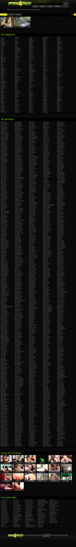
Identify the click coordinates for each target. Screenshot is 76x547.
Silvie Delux (60, 239)
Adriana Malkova (5, 134)
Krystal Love (32, 373)
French (30, 42)
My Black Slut (29, 509)
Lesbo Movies (41, 521)
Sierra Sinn (59, 236)
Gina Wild (17, 399)
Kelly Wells (31, 322)
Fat (15, 98)
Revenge (45, 99)
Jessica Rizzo (32, 212)
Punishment (46, 92)
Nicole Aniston (46, 350)
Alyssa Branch (4, 216)
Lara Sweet (31, 407)
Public (44, 91)
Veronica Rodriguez (61, 404)
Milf (44, 42)
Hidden (30, 68)
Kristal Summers (33, 364)
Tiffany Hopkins (60, 348)
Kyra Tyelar (31, 386)
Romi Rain (59, 149)
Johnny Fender (32, 231)
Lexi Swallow (32, 439)
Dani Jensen (18, 280)
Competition (17, 48)
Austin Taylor (4, 346)
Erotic (16, 86)
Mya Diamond (46, 314)
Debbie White (18, 297)
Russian (45, 103)
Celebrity (3, 108)
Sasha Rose (60, 200)
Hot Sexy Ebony (29, 505)
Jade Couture (32, 142)
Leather (30, 100)
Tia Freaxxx (60, 344)
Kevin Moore (32, 333)
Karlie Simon (32, 274)
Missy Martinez (46, 293)
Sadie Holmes (60, 167)
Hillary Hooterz (18, 433)
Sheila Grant (60, 230)
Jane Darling (32, 153)
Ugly (58, 85)
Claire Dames (18, 242)
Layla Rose (31, 417)
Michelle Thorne (46, 275)
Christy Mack (18, 231)
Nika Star (45, 360)
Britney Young (4, 439)
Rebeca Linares (60, 123)
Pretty (44, 86)
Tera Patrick (60, 336)
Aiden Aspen (4, 143)
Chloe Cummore (18, 213)
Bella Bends (3, 372)
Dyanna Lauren (18, 333)
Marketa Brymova (47, 222)
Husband (31, 76)
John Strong (32, 229)
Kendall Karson (32, 324)
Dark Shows (16, 521)
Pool (44, 81)
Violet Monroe (60, 422)
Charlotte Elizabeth (19, 200)
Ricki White (59, 134)
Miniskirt (45, 43)
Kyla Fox (31, 377)
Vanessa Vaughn (61, 390)
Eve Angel (17, 367)
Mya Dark (45, 313)
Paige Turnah (46, 397)
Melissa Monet (46, 247)
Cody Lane (17, 256)
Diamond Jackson (19, 317)
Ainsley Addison (4, 149)
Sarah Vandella (60, 196)
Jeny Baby (31, 194)
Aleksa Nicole (4, 155)
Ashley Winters (4, 326)
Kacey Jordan (32, 252)
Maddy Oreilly (46, 194)
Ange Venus (3, 249)
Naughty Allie (46, 336)
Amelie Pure (3, 230)
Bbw (2, 63)
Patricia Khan (46, 402)
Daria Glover (18, 291)
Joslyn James (32, 239)
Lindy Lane (45, 138)
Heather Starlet (18, 425)
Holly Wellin (17, 440)
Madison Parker (46, 199)
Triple (58, 82)
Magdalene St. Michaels (48, 204)
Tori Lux (59, 363)
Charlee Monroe (18, 195)
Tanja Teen (59, 309)
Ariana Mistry (4, 301)
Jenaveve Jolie (32, 178)
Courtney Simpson (19, 261)
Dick (16, 72)
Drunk (16, 82)
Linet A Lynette (46, 140)
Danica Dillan (18, 282)
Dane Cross (17, 278)
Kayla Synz (31, 305)
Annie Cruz (3, 296)
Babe (2, 56)
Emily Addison (18, 344)
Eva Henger (17, 364)
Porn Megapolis (53, 507)
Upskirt (58, 91)
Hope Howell (32, 122)
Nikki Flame (45, 372)
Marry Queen (46, 227)
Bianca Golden (4, 385)
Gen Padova (18, 386)
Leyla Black (45, 123)
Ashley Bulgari (4, 317)
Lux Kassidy (46, 186)
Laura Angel (32, 409)
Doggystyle (17, 77)
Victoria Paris (60, 413)
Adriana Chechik (4, 133)
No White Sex (29, 511)
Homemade (31, 69)
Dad (16, 65)
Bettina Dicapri (4, 380)
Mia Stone (45, 266)
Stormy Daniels (60, 288)
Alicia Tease (3, 195)
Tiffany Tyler (60, 354)
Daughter (17, 68)
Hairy (30, 63)
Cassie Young (18, 184)
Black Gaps (16, 518)
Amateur (3, 42)
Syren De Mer (60, 304)
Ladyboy (31, 96)
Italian (30, 82)
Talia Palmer (60, 307)
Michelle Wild (46, 276)
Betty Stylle (3, 381)
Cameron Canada (19, 137)
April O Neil (3, 298)
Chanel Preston (18, 191)
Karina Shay (32, 270)
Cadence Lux (18, 134)
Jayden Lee (31, 169)
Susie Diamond (60, 301)
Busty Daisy (17, 133)
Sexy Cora (59, 217)
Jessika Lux (31, 218)
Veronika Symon (61, 406)
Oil (43, 59)
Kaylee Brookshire (33, 307)
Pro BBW (52, 508)
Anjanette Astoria (5, 287)
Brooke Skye (18, 127)
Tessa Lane (59, 341)
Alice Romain (4, 191)
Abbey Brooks (4, 124)
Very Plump (52, 511)
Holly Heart (17, 438)
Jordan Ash (31, 236)
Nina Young (45, 382)
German (31, 50)
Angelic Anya (4, 262)
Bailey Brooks (4, 360)
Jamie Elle (31, 147)
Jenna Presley (32, 184)
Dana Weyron (18, 276)
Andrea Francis (4, 246)
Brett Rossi (3, 417)
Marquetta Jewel (47, 225)
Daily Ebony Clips (17, 519)
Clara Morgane (18, 246)
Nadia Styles (46, 319)
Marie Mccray (46, 220)
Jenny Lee (31, 193)
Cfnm (2, 109)
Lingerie (31, 105)
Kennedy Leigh (32, 329)
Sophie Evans (60, 265)
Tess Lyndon (60, 340)
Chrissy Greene (18, 222)
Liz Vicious (45, 149)
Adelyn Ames (4, 132)
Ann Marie (3, 288)
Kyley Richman (32, 381)
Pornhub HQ (4, 509)
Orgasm (45, 63)
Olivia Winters (46, 394)
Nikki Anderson (46, 366)
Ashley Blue (3, 314)
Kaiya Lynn (31, 258)
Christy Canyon (18, 230)
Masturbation (46, 37)
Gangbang (31, 47)
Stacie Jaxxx (60, 278)
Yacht (58, 108)
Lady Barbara (32, 393)
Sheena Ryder (60, 227)
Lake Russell (32, 397)
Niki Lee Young (46, 362)
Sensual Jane (60, 213)
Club (16, 43)
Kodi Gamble (32, 360)
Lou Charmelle (46, 172)
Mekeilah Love (46, 240)
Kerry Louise (32, 331)
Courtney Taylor (18, 262)
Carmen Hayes (18, 163)
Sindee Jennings (61, 247)
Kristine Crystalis (33, 367)
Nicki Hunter (46, 344)
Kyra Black (31, 385)
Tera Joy (59, 335)
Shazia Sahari (60, 226)
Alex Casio (3, 163)
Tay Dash (59, 322)
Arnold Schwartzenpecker (7, 306)
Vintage (59, 94)
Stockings (59, 55)
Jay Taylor (31, 165)
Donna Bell (17, 327)
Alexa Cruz (3, 165)
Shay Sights (60, 225)
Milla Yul (45, 284)
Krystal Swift (32, 376)
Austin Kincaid (4, 344)
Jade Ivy (31, 143)
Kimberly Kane (32, 351)
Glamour (31, 54)
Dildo (16, 73)
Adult (2, 525)
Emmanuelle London (19, 351)
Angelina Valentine (5, 271)
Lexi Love (31, 438)
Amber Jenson (4, 225)
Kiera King (31, 341)
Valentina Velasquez (61, 376)
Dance (16, 67)
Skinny (58, 39)
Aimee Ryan (3, 147)
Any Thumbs (4, 526)
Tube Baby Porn (17, 514)
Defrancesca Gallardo (20, 300)
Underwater (60, 87)
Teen (58, 72)
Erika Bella (17, 359)
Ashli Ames (3, 327)
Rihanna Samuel (61, 136)
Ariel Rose (3, 304)
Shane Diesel (60, 221)
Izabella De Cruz (33, 136)
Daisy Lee (17, 269)
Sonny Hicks (60, 256)
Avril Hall (3, 357)
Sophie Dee (60, 264)
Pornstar (45, 82)
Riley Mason (60, 138)
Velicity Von (59, 398)
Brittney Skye (18, 122)
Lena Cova (31, 429)
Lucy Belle (45, 174)
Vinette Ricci (60, 421)
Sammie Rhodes (61, 178)
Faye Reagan (18, 373)
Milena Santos (46, 282)
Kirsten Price (32, 353)
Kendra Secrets (32, 327)
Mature (44, 38)
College (16, 47)
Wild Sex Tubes (5, 521)
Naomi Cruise (46, 320)
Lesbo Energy (41, 519)
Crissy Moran (18, 264)
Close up (17, 41)
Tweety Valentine (61, 371)
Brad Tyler (3, 403)
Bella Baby (3, 371)
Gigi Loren (17, 395)
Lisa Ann (45, 141)
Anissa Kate (3, 276)
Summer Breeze (61, 291)
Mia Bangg (45, 257)
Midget (44, 41)
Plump (44, 79)
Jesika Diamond (32, 196)
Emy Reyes (17, 353)
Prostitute (45, 90)
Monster (45, 47)
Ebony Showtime (29, 502)
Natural (44, 51)
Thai (58, 73)
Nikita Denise (46, 363)
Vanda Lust (59, 382)
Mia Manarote (46, 264)
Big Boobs (3, 69)
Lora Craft (45, 167)
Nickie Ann (45, 345)
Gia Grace (17, 389)
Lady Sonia (31, 394)
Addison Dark (4, 128)
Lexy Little (31, 446)
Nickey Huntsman (47, 342)
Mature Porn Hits (54, 501)
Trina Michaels (60, 366)
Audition (2, 54)
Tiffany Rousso (60, 351)
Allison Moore (4, 205)
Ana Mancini (3, 239)
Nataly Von (45, 335)
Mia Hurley (45, 258)
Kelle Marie (31, 313)
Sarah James (60, 190)
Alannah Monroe (4, 154)
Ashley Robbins (4, 323)
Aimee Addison (4, 146)
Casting (2, 105)
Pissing (44, 78)
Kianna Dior (31, 336)
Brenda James (4, 416)
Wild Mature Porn (54, 514)
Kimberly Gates (32, 350)
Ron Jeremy (60, 150)
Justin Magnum (32, 249)
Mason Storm (46, 231)
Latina (30, 99)
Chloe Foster (18, 216)
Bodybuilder (3, 86)
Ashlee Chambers (5, 313)
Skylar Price (60, 251)
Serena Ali (59, 215)
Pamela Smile (46, 399)
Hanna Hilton (18, 416)
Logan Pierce (46, 155)
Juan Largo (31, 240)
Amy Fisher (3, 236)
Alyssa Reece (4, 217)
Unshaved (59, 90)
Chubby (16, 37)
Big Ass (2, 68)
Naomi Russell (46, 322)
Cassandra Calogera (19, 177)
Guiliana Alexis (18, 408)
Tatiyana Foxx (60, 320)
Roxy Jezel (59, 156)
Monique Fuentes (47, 310)
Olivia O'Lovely (46, 393)
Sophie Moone (60, 267)
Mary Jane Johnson (47, 229)
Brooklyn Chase (18, 128)
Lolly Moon (45, 162)
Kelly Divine (31, 314)
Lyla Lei (45, 189)
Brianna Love (4, 425)
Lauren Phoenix (32, 413)
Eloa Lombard (18, 342)
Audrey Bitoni (4, 336)
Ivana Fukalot (32, 133)
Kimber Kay (31, 349)
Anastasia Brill (4, 240)
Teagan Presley (60, 327)
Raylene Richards (47, 446)
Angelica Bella (4, 265)
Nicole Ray (45, 355)
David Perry (17, 295)
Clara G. (17, 244)
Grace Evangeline (19, 404)
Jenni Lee (31, 185)
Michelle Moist (46, 273)
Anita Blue (3, 280)
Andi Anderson (4, 244)
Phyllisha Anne (46, 419)
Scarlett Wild (60, 208)
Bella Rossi (3, 376)
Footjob (30, 38)
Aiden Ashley (4, 142)
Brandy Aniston (4, 408)
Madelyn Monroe (47, 196)
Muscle (44, 50)
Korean (30, 94)
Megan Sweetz (46, 239)
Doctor (16, 76)
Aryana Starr (4, 307)
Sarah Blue (59, 189)
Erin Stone (17, 360)
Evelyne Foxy (18, 369)
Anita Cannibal (4, 282)
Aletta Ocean (4, 162)
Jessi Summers (32, 202)
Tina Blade (59, 358)
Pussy (44, 94)
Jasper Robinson (33, 164)
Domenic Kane (18, 324)
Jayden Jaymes (32, 168)
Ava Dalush (3, 351)
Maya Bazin (45, 233)
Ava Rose (3, 355)
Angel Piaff (3, 256)
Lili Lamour (45, 129)
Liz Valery (45, 147)
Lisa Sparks (45, 145)
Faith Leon (17, 372)
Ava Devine (3, 353)
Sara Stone (59, 187)
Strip (58, 59)
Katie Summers (32, 292)
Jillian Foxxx (32, 224)
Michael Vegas (46, 269)
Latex (30, 98)
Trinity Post (59, 368)
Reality (44, 95)
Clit (15, 39)
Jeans (30, 86)
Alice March (3, 190)
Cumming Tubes (29, 518)
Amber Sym (3, 229)
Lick (30, 104)
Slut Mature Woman (54, 509)
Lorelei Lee (45, 169)
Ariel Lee (3, 302)
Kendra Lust (32, 326)
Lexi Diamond (32, 437)
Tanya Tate (59, 314)
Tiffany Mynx (60, 349)
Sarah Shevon (60, 194)
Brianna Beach (4, 421)
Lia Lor (44, 125)
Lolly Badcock (46, 160)
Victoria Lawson (60, 412)
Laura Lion (31, 411)
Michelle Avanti (46, 270)
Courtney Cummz (19, 260)
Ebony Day (16, 524)
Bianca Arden (4, 384)
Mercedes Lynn (46, 255)
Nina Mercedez (46, 381)
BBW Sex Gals (29, 514)
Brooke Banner (18, 124)
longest (50, 6)
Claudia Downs (18, 249)
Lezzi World (52, 500)
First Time (17, 105)
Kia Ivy (30, 335)
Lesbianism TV (41, 515)
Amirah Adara (4, 234)
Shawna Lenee (60, 224)
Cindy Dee (17, 235)
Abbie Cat (3, 125)
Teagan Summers (61, 328)
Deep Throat (18, 69)
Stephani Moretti (61, 283)
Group (30, 60)
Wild (58, 105)
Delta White (17, 302)
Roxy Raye (59, 159)
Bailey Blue (3, 359)
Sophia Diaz (60, 258)
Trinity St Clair (60, 369)
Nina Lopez (45, 380)
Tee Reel (59, 332)
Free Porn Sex (53, 519)
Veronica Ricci (60, 403)
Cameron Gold (18, 140)
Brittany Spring (4, 444)
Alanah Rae (3, 153)
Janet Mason (32, 155)
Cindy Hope (17, 238)
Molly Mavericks (46, 301)
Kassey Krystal (32, 279)
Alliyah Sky (3, 208)
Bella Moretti (3, 375)
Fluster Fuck (4, 507)
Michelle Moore (46, 274)
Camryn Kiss (18, 142)
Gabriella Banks (18, 381)
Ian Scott (31, 123)
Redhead (45, 96)
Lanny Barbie (32, 403)
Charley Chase (18, 198)
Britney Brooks (4, 435)
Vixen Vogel (60, 426)
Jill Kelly (31, 222)
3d (1, 37)
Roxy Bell (59, 155)
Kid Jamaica (32, 340)
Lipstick (30, 107)
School (44, 104)
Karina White (32, 271)
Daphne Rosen (18, 288)
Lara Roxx (31, 404)
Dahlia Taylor (18, 267)
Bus (2, 99)
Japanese (31, 85)
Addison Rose (4, 129)
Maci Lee (45, 191)
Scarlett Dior (60, 207)
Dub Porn (3, 505)
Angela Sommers (5, 261)
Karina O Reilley (32, 269)
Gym (30, 61)
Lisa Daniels (46, 142)
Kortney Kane (32, 362)
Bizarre (2, 78)
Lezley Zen (45, 124)
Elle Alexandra (18, 341)
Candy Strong (18, 149)
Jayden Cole (32, 167)
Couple (16, 54)
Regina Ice (59, 128)
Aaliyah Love (4, 122)
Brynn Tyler (17, 132)
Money (44, 46)
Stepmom (59, 54)
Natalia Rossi (46, 324)
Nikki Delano (46, 371)
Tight (58, 76)
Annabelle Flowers (5, 292)
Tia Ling (59, 345)
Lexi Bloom (31, 434)
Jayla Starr (31, 171)
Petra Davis (45, 416)
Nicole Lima (45, 353)
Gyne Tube (16, 502)
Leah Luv (31, 424)
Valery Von (59, 380)
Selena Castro (60, 212)
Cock (16, 45)
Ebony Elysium (16, 525)
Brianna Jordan (4, 424)
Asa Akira (3, 309)
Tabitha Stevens (61, 306)
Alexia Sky (3, 173)
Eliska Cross (18, 337)
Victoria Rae (60, 416)
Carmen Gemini (18, 162)
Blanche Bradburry (5, 394)
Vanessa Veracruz (61, 391)
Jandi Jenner (32, 151)
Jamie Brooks (32, 146)
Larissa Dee (32, 408)
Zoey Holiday (60, 442)
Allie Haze (3, 200)
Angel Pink (3, 257)
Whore (58, 103)
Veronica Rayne (60, 402)
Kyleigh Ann (31, 380)
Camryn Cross (18, 141)
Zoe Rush (59, 439)
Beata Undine (4, 369)
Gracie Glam (18, 406)
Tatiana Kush (60, 319)
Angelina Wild (4, 273)
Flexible (16, 112)
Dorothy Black (18, 332)
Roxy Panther (60, 158)
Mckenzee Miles (47, 238)
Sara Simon (60, 186)
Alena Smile (3, 159)
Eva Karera (17, 366)
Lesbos (39, 524)
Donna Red (17, 329)
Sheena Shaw (60, 229)
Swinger (59, 65)
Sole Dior (59, 253)
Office (44, 58)
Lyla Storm (45, 190)
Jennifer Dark (32, 187)
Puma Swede (46, 426)
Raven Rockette (46, 444)
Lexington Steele (33, 442)
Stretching (59, 58)
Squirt (58, 52)
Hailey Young (18, 411)
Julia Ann (31, 243)
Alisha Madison (4, 196)
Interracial (31, 81)
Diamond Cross (18, 314)
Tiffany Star (59, 353)
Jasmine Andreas (33, 158)
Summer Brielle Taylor (62, 292)
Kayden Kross (32, 301)
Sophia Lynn (60, 262)
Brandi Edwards (4, 406)
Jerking (30, 87)
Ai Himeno (3, 141)
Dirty (16, 74)
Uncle (58, 86)
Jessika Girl (31, 217)
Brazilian (3, 91)
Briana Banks (4, 419)
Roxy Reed (59, 160)
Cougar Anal (14, 9)
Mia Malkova (46, 262)
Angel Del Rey (4, 252)
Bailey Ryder (4, 364)
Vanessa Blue (60, 384)
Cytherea (17, 266)
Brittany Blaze (4, 442)
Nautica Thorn (46, 337)
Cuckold (17, 58)
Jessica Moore (32, 211)
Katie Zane (31, 293)
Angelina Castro (4, 269)
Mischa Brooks (46, 289)
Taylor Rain (59, 323)
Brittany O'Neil (4, 443)
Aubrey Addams (4, 333)
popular (35, 6)
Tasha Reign (60, 318)
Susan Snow (60, 300)
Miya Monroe (46, 298)
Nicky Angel (45, 346)
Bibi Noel (3, 390)
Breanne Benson (5, 412)
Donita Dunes (18, 326)
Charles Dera (18, 196)
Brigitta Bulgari (4, 429)
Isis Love (31, 129)
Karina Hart (31, 267)
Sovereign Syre (60, 271)
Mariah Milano (46, 217)
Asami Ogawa (4, 310)
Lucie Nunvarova (47, 173)
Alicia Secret (3, 194)
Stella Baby (59, 282)
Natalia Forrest (46, 323)
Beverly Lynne (4, 382)
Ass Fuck (20, 9)
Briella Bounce (4, 428)
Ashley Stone (4, 324)
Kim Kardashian (32, 348)
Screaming (45, 105)
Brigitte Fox (3, 430)
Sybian (58, 67)
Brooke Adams (18, 123)
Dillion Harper (18, 322)
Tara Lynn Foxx (60, 315)
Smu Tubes (16, 512)
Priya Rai (45, 424)
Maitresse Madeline (47, 205)
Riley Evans (60, 137)
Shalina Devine (60, 220)
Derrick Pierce (18, 306)
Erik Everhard (18, 358)
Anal (2, 46)
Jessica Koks (32, 208)
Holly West (17, 442)
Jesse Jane (31, 199)
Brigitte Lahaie (4, 433)
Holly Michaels (18, 439)
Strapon (59, 56)
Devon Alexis (18, 310)
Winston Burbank (61, 431)
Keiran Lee (31, 310)
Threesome (59, 74)
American (3, 45)
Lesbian (31, 103)
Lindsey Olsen (46, 137)
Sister (58, 38)
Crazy (16, 55)
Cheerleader (3, 112)
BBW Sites (28, 516)
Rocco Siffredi (60, 146)
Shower (59, 37)
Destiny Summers (19, 309)
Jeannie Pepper (32, 176)
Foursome (31, 41)
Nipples (45, 52)
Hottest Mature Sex (42, 514)
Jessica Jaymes (32, 207)
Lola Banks (45, 156)
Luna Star (45, 182)
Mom (44, 45)
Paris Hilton (45, 400)
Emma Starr (17, 350)
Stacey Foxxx (60, 273)
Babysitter (3, 58)
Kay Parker (31, 298)
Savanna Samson (61, 203)
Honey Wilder (18, 444)
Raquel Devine (46, 440)
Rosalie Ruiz (60, 151)
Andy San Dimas (5, 247)
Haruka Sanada (18, 420)
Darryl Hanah (18, 293)
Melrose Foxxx (46, 251)
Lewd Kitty (40, 525)
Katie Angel (31, 284)
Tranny (58, 81)
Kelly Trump (31, 320)
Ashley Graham (4, 320)
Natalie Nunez (46, 329)
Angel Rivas (3, 258)
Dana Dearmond (18, 274)
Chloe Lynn (17, 218)
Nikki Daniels (46, 369)
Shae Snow (59, 218)
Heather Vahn (18, 428)
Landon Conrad (32, 402)
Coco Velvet (17, 255)
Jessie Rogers (32, 215)
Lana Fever (31, 399)
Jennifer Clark (32, 186)
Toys (58, 79)
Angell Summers (4, 274)
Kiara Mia (31, 338)
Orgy (44, 64)
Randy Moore (46, 439)
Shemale (45, 112)
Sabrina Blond (60, 164)
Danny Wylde (18, 287)
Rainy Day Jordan (47, 437)
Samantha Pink (60, 173)
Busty (2, 100)
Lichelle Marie (46, 127)
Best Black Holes (17, 516)
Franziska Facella (19, 380)
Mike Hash (45, 279)
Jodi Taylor (31, 225)
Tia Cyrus (59, 342)
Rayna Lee (59, 122)
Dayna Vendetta (18, 296)
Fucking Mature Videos (43, 502)
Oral (44, 61)
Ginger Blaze (18, 400)
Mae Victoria (46, 203)
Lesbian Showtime (42, 516)
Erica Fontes (18, 355)
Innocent (31, 78)
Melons (44, 39)
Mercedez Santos (47, 256)
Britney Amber (4, 434)
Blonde (2, 83)
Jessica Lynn (32, 209)
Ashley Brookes (4, 315)
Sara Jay (59, 184)
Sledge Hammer (61, 252)
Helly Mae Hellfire (19, 431)
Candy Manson (18, 146)
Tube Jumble (4, 515)
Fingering (17, 104)
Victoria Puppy (60, 415)
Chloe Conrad (18, 212)
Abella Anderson (4, 127)
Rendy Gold (60, 133)
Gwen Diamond (18, 409)
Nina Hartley (46, 377)
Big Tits (2, 74)
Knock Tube (16, 504)
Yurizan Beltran (60, 437)
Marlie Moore (46, 224)
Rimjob (44, 101)
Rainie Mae (45, 435)
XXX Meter (52, 515)
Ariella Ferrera (4, 305)
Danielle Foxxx (18, 283)
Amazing (3, 43)
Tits (58, 78)
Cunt (16, 61)
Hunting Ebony (29, 508)
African (2, 41)
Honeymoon (32, 70)
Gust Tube (15, 501)
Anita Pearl (3, 286)
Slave (58, 41)
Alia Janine (3, 186)
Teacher (59, 69)
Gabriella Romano (19, 384)
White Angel (60, 429)
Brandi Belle (3, 404)
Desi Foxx (17, 307)
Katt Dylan (31, 296)
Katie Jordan (32, 287)
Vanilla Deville (60, 395)
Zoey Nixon (59, 443)
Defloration (17, 70)
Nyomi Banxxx (46, 389)
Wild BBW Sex (53, 512)
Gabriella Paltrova (19, 382)
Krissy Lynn (31, 363)
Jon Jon (31, 234)
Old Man (45, 60)
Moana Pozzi (46, 300)
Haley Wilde (17, 413)
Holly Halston (18, 437)
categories (57, 6)
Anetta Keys (3, 248)
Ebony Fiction (16, 526)
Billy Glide (3, 391)
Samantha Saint (61, 176)
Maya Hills (45, 235)
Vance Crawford (61, 381)
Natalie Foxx (46, 327)
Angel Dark (3, 251)
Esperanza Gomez (19, 362)
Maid (30, 109)
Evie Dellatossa (18, 371)
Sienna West (60, 235)
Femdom (17, 100)
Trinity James (60, 367)
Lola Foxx (45, 158)
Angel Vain (3, 260)
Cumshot (17, 60)
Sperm (58, 50)
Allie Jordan (3, 203)
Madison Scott (46, 200)
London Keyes (46, 163)
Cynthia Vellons (18, 265)
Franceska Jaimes (19, 379)
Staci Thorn (59, 276)
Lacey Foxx (31, 389)
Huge (30, 73)
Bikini (2, 76)
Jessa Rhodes (32, 198)
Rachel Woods (46, 433)
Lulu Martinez (46, 181)
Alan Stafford (4, 150)
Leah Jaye (31, 422)
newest (11, 14)
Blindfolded (3, 82)
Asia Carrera (4, 332)
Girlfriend (31, 52)
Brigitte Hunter (4, 431)
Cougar (16, 52)
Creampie (17, 56)
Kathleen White (32, 283)
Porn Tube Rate (17, 505)
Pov (44, 83)
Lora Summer (46, 168)
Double (16, 81)
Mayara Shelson (47, 236)
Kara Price (31, 262)
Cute (16, 63)
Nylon (44, 56)
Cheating (3, 110)
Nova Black (45, 388)
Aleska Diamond (4, 160)
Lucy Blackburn (46, 176)
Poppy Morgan (46, 421)
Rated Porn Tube (17, 508)
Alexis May (3, 182)
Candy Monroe (18, 147)
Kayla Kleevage (32, 304)
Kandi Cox (31, 260)
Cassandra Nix (18, 180)
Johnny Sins (32, 233)
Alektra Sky (3, 158)
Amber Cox (3, 222)
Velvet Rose (60, 399)
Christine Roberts (19, 229)
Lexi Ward (31, 440)
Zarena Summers (61, 438)
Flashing (17, 110)
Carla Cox (17, 154)
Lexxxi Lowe (32, 444)
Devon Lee (17, 311)
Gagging (31, 46)
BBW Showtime (29, 515)
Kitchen (30, 92)
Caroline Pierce (18, 169)
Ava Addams (4, 348)
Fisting (16, 108)
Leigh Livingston (32, 426)
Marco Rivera (46, 213)
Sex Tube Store (17, 511)
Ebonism (15, 522)
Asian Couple (25, 9)
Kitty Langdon (32, 357)
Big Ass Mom (32, 9)
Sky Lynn (59, 249)
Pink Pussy (45, 420)
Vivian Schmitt (60, 425)
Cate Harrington (18, 185)
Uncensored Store (5, 516)
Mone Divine (46, 304)
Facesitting (17, 92)
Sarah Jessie (60, 191)
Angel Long (3, 255)
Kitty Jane (31, 355)
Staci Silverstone (61, 275)
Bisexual (3, 77)
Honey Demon (18, 443)
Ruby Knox (59, 162)
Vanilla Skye (60, 397)
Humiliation (31, 74)
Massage (31, 112)
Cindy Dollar (18, 236)
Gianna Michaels (19, 394)
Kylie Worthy (32, 384)
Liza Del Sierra (46, 150)
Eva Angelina (18, 363)
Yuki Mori (59, 435)
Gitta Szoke (17, 403)
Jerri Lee (31, 195)
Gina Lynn (17, 397)
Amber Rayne (4, 227)
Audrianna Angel (4, 338)
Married (30, 110)
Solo (58, 45)
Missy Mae (45, 292)
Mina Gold (45, 286)
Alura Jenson (4, 213)
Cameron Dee (18, 138)
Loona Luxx (45, 165)
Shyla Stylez (60, 234)
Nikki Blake (45, 368)
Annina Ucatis (4, 297)
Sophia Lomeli (60, 261)
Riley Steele (60, 141)
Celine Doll (17, 190)
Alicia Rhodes (4, 193)
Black (2, 79)
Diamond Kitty (18, 318)
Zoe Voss (59, 440)
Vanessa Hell (60, 386)
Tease (58, 70)
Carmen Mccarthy (19, 165)
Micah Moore (46, 267)
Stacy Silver (60, 279)
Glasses (31, 55)
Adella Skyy (3, 131)
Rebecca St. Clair (61, 125)
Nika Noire (45, 359)
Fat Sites (28, 524)
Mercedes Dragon (47, 253)
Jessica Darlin (32, 204)
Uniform (59, 89)
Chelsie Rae (18, 205)
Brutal (2, 96)
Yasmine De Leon (61, 433)
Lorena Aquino (46, 171)
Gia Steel (17, 391)
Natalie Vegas (46, 331)
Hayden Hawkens (19, 422)
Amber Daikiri (4, 224)
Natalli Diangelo (46, 332)
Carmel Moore (18, 159)
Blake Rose (3, 393)
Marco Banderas (47, 212)
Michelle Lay (46, 271)
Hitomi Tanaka (18, 435)
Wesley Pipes (60, 428)
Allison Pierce (4, 207)
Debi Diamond (18, 298)
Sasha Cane (60, 198)
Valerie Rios (60, 379)
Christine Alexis (18, 227)
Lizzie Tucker (46, 153)
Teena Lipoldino (60, 333)
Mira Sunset (46, 288)
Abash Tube (4, 524)
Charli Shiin (17, 199)
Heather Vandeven (19, 429)
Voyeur (58, 96)
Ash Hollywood (4, 311)
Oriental (45, 65)
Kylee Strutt (31, 379)
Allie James (3, 202)
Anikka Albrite (4, 275)
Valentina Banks (61, 373)
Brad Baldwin (4, 402)
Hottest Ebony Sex (30, 507)
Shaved (45, 109)
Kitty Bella (31, 354)
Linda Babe (45, 134)
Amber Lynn (3, 226)
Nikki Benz (45, 367)
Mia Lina (45, 261)
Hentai (30, 67)
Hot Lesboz (40, 512)
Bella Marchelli (4, 373)
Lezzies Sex (40, 526)
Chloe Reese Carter (19, 220)
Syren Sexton (60, 305)
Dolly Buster (17, 323)
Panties (45, 69)
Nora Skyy (45, 386)
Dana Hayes (18, 275)
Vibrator (59, 92)
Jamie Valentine (32, 149)
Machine (31, 108)
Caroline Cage (18, 167)
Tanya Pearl (60, 313)
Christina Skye (18, 226)
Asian (2, 51)
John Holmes (32, 226)
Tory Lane (59, 364)
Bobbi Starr (3, 400)
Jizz (30, 89)
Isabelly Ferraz (32, 128)
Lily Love (45, 133)
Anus (2, 48)
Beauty (2, 67)
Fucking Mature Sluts (42, 501)
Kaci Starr (31, 253)
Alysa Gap (3, 215)
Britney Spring (4, 438)
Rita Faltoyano (60, 142)
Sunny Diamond (61, 296)
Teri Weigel (59, 338)
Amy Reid (3, 238)
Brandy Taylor (4, 411)
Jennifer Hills (32, 189)
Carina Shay (18, 153)
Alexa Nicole (4, 169)
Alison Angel (3, 198)
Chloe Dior (17, 215)
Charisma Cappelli (19, 193)
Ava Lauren (3, 354)
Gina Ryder (17, 398)
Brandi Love (3, 407)
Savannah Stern (61, 205)
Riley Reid (59, 140)
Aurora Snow (4, 342)
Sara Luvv (59, 185)
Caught (2, 107)
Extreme (17, 91)
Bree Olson (3, 415)
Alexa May (3, 168)
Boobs (2, 89)
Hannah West (18, 419)
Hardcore (31, 65)
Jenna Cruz (31, 180)
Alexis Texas (3, 185)
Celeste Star (18, 189)
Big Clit (2, 70)
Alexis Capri (3, 177)
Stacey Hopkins (60, 274)
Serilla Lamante (60, 216)
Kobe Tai (31, 359)
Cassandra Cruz (18, 178)
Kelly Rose (31, 319)
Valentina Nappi (60, 375)
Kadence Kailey (32, 255)
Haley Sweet (18, 412)
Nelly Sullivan (46, 338)
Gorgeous (31, 58)
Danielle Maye (18, 284)
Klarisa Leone (32, 358)
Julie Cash (31, 248)
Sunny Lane (60, 297)
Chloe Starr (17, 221)
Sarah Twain (60, 195)
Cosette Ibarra (18, 258)
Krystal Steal (32, 375)
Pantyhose (45, 70)
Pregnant (45, 85)
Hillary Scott (17, 434)
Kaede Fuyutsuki (33, 256)
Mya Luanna (46, 315)
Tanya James (60, 311)
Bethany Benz (4, 379)
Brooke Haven (18, 125)
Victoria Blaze (60, 411)
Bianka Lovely (4, 388)
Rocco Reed (60, 145)
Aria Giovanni (4, 300)
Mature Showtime (54, 502)
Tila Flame (59, 357)
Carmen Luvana (18, 164)
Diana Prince (18, 320)
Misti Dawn (45, 297)
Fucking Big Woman (30, 525)
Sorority (59, 46)
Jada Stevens (32, 141)
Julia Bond (31, 244)
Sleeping (59, 42)
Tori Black (59, 362)
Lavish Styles (32, 415)
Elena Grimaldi (18, 336)
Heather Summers (19, 426)
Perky (44, 74)
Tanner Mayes (60, 310)
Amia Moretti (4, 233)
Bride (2, 92)
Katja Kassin (32, 295)
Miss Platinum (46, 291)
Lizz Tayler (45, 151)
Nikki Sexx (45, 375)
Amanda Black (4, 220)
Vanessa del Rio (61, 394)
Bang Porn (3, 504)
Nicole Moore (46, 354)
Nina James (46, 379)
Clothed (16, 42)
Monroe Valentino (47, 311)
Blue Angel (3, 398)
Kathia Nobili (32, 282)
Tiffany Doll (59, 346)
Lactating (31, 95)
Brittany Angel (4, 440)
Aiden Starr (3, 145)
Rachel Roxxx (46, 429)
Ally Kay (2, 209)
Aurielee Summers (5, 340)
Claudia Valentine (19, 253)
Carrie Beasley (18, 172)
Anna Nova (3, 291)
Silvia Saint (59, 238)
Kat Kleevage (32, 280)
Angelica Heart (4, 267)
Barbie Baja (3, 366)
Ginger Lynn (17, 402)
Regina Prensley (61, 129)
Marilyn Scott (46, 221)
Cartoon (2, 103)
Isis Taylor (31, 131)
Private (44, 87)
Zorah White (60, 446)
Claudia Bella (18, 247)
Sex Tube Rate (16, 509)
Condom (17, 51)
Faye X (16, 375)
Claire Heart (17, 243)
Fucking (31, 43)
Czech (16, 64)
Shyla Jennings (60, 233)
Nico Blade (45, 348)
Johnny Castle (32, 230)
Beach (2, 65)
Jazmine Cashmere (33, 174)
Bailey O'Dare (4, 363)
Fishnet (16, 107)
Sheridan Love (60, 231)
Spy (58, 51)
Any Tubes (15, 500)
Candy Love (17, 145)
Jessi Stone (31, 200)
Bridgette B (3, 426)
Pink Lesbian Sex (54, 505)
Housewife (31, 72)
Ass (1, 52)
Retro (44, 98)
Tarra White (59, 317)
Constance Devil (18, 257)
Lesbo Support (41, 522)
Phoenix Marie (46, 417)
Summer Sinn (60, 293)
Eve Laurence (18, 368)
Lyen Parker (46, 187)
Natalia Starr (46, 326)
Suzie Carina (60, 302)
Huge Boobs (38, 9)
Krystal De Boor (32, 372)
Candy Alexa (18, 143)
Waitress (59, 98)
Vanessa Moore (60, 389)
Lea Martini (31, 421)
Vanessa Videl (60, 393)
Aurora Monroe (4, 341)
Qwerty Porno (4, 514)
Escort (16, 87)
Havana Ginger (18, 421)
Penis (44, 73)
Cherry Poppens (18, 208)
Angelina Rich (4, 270)
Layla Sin (31, 419)
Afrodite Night (4, 140)
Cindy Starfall (18, 240)
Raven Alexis (46, 442)
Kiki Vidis (31, 345)
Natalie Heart (46, 328)
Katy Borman (32, 297)
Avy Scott (3, 358)
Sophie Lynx (60, 266)
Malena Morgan (46, 207)
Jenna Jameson (32, 182)
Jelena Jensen (32, 177)
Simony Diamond (61, 246)
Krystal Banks (32, 371)
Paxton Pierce (46, 404)
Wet (58, 101)
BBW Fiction (28, 512)
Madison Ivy (46, 198)
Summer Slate (60, 295)
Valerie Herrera (60, 377)
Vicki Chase (60, 408)
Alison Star (3, 199)
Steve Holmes (60, 286)
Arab (2, 50)
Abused (2, 38)
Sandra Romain (60, 182)
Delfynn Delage (18, 301)
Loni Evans (45, 164)
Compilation (17, 50)
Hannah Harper (18, 417)
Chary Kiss (17, 202)
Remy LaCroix (60, 131)
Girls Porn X (52, 516)
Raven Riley (46, 443)
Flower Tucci (18, 376)
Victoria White (60, 417)
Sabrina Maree (60, 165)
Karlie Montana (32, 273)
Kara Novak (31, 261)
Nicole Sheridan (46, 357)
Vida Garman (60, 419)
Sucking (59, 61)
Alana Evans (4, 151)
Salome (59, 171)
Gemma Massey (18, 385)
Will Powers (60, 430)
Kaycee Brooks (32, 300)
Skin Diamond (60, 248)
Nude (44, 54)
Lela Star (31, 428)
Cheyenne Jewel (19, 211)
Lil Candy (45, 128)
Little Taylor (45, 146)
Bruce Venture (18, 131)
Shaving (45, 110)
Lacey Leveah (32, 390)
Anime (2, 47)
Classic (16, 38)
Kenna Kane (32, 328)
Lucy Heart (45, 177)
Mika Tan (45, 278)
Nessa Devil (46, 340)
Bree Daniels (4, 413)
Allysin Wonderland (5, 212)
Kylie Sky (31, 382)
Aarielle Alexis (4, 123)
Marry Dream (46, 226)
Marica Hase (46, 218)
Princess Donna (46, 422)
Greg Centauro (18, 407)
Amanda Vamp (4, 221)
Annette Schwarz (5, 295)
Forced (30, 39)
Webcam (59, 99)
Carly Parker (18, 158)
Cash (2, 104)
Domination (17, 79)
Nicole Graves (46, 351)
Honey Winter (18, 446)
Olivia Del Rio (46, 391)
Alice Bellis (3, 189)
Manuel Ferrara (46, 211)
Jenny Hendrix (32, 191)
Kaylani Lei (31, 306)
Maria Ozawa (46, 216)
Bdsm (2, 64)
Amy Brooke (3, 235)
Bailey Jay (3, 362)
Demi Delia (17, 304)
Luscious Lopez (46, 185)
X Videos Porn (53, 518)
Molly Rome (46, 302)
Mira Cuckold (46, 287)
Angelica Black (4, 266)
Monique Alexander (47, 309)
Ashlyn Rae (3, 328)
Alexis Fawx (3, 178)
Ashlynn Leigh (4, 331)
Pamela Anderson (47, 398)
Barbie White (4, 368)
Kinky (30, 90)
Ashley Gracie (4, 319)
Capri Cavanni (18, 151)
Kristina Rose (32, 366)
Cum (16, 59)
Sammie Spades (61, 180)
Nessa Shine (46, 341)
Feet (16, 99)
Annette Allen (4, 293)
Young (58, 110)
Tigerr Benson (60, 355)
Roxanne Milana (61, 154)
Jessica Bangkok (33, 203)
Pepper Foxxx (46, 408)
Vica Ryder (59, 407)
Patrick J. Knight (47, 403)
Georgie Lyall (18, 388)
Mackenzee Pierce (47, 193)
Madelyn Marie (46, 195)
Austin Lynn (3, 345)
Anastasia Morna (5, 242)
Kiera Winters (32, 342)
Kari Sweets (32, 266)
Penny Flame (46, 406)
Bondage (3, 87)
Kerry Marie (31, 332)
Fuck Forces (4, 511)
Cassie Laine (18, 182)
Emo (16, 85)
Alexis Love (3, 181)
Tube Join (3, 501)
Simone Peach (60, 240)
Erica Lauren (18, 357)
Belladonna (3, 377)
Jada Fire (31, 140)
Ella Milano (17, 340)
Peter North (45, 413)
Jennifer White (32, 190)
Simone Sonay (60, 244)
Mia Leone (45, 260)
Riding (44, 100)
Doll (16, 78)
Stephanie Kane (61, 284)
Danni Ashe (17, 286)
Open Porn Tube (53, 522)
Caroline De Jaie (19, 168)
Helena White (18, 430)
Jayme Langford (32, 172)
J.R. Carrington (32, 138)
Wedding (59, 100)
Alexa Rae (3, 171)
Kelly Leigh (31, 317)
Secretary (45, 107)
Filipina (16, 103)
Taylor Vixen (60, 324)
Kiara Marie (31, 337)
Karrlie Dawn (32, 275)
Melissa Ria (45, 248)
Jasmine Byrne (32, 160)
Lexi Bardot (31, 431)
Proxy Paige (46, 425)
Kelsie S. (31, 323)
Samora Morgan (61, 181)
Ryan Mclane (60, 163)
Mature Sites (53, 504)
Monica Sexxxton (47, 306)
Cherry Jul (17, 207)
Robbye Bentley (60, 143)
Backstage (3, 59)
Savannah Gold (60, 204)
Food (30, 37)
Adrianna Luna (4, 137)
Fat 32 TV (28, 522)
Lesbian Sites (41, 518)
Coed (16, 46)
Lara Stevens (32, 406)
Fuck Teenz (40, 507)
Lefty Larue (31, 425)
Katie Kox (31, 288)
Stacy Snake (60, 280)
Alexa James (4, 167)
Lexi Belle (31, 433)
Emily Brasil (17, 345)
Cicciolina (17, 234)
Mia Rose (45, 265)
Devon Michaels (18, 313)
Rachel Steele (46, 431)
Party (44, 72)
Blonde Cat (3, 397)
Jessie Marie (32, 213)
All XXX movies (5, 500)
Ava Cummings (4, 350)
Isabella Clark (32, 127)
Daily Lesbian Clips (30, 521)
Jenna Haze (32, 181)
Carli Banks (17, 155)
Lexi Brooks (31, 435)
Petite (44, 76)
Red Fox (59, 127)
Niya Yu (45, 384)
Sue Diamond (60, 289)
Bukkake (3, 98)
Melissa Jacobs (46, 244)
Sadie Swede (60, 169)
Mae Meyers (46, 202)
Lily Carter (45, 131)
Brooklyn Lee (18, 129)
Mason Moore (46, 230)
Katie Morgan (32, 289)
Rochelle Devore (61, 147)
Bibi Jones (3, 389)
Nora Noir (45, 385)
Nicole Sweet (46, 358)
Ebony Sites (28, 504)
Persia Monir (46, 411)
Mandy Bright (46, 208)
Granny (30, 59)
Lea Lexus (31, 420)
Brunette (3, 95)
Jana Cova (31, 150)
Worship (59, 107)
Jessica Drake (32, 205)
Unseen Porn (4, 518)
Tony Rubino (60, 360)
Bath (2, 60)
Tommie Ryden (60, 359)
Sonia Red (59, 255)
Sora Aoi (59, 270)
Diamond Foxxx (18, 315)
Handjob (31, 64)
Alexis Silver (3, 184)
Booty (2, 90)
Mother (44, 48)
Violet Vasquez (60, 424)
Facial (16, 94)
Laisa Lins (31, 395)
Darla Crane (17, 292)
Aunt (2, 55)
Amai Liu (3, 218)
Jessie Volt (31, 216)
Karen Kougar (32, 265)
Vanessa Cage (60, 385)
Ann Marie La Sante (5, 289)
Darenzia (17, 289)
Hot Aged (40, 511)
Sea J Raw (59, 211)
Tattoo (58, 68)
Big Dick (3, 73)
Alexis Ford (3, 180)
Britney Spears (4, 437)
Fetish (16, 101)
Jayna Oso (31, 173)
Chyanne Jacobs (19, 233)
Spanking (59, 48)
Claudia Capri (18, 248)
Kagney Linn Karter (33, 257)
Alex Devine (3, 164)
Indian (30, 77)
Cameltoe (3, 101)
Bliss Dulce (3, 395)
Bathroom (3, 61)
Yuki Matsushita (60, 434)
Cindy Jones (18, 239)
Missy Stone (46, 296)
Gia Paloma (17, 390)
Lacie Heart (31, 391)
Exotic (16, 90)
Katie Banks (32, 286)
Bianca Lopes (4, 386)
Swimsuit (59, 64)
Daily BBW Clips (29, 519)
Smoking (59, 43)
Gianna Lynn (18, 393)
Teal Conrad (60, 329)
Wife (58, 104)
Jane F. (30, 154)
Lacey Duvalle (32, 388)
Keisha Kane (32, 311)
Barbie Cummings (5, 367)
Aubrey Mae (3, 335)
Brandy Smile (4, 409)
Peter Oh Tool (46, 415)
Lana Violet (31, 400)
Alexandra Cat (4, 172)
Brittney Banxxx (4, 446)
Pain (44, 68)
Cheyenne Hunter (19, 209)
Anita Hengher (4, 284)
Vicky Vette (59, 409)
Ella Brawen (17, 338)
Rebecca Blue (60, 124)
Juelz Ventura (32, 242)
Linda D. (45, 136)
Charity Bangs (18, 194)
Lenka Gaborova (33, 430)
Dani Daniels (18, 279)
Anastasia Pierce (5, 243)
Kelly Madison (32, 318)
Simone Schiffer (60, 243)
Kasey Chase (32, 276)
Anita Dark (3, 283)
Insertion (31, 79)
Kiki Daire (31, 344)
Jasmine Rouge (32, 162)
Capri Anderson (18, 150)
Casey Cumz (18, 174)
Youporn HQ (4, 522)
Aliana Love (3, 187)
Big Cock (3, 72)
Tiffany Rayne (60, 350)
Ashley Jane (3, 322)
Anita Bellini (3, 278)
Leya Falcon (46, 122)
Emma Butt (17, 348)
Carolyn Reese (18, 171)
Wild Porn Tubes (5, 519)
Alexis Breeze (4, 176)
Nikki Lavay (45, 373)
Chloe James (18, 217)
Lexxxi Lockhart (32, 443)
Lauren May (31, 412)
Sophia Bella (60, 257)
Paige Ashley (46, 395)
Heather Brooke (18, 424)
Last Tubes (3, 508)
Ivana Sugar (32, 134)
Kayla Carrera (32, 302)
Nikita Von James (47, 364)
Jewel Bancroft (32, 220)
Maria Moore (46, 215)
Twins (58, 83)
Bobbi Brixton (4, 399)
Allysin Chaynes (4, 211)
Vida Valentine (60, 420)
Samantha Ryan (61, 174)
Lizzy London (46, 154)
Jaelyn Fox (31, 145)
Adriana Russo (4, 136)
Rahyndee (45, 434)
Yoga (58, 109)
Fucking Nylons (41, 505)
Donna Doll (17, 328)
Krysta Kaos (32, 369)
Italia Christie (32, 132)
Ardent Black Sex (17, 515)
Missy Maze (46, 295)
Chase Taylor (18, 203)
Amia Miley (3, 231)
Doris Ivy (17, 331)
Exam (16, 89)
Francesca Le (18, 377)
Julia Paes (31, 246)
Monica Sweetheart (47, 307)
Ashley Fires (3, 318)
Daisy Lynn (17, 270)
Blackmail (3, 81)
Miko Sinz (45, 280)
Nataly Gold (45, 333)
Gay (30, 48)
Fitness (16, 109)
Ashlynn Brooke (4, 329)
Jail (30, 83)
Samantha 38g (60, 172)
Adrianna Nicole (4, 138)
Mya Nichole (46, 317)
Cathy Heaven (18, 186)
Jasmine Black (32, 159)
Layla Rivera (32, 416)
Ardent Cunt (4, 502)
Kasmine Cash (32, 278)
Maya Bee (45, 234)
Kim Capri (31, 346)
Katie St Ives (32, 291)
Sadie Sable (60, 168)
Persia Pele (45, 412)
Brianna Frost (4, 422)
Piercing (45, 77)
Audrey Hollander (5, 337)
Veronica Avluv (60, 400)
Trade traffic (48, 534)
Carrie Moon (18, 173)
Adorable (3, 39)
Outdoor (45, 67)
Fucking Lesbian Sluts (31, 526)
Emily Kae (17, 346)
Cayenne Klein (18, 187)
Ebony (16, 83)
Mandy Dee (45, 209)
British (2, 94)
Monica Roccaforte (47, 305)
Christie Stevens (18, 224)
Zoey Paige (59, 444)
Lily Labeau (45, 132)
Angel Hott (3, 253)
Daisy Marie (17, 271)
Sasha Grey (60, 199)
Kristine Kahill (32, 368)
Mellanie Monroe (47, 249)
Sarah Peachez (60, 193)
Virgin (58, 95)
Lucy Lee (45, 178)
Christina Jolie (18, 225)
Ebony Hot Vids (29, 500)
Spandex (59, 47)
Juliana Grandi (32, 247)
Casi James (17, 176)
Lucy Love (45, 180)
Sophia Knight (60, 260)
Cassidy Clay (18, 181)
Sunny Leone (60, 298)
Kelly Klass (31, 315)
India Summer (32, 125)
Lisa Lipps (45, 143)
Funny (30, 45)
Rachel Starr (46, 430)
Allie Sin (2, 204)
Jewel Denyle (32, 221)
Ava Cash (3, 349)
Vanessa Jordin (60, 388)
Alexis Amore (4, 174)
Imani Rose (31, 124)
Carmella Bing (18, 160)
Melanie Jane (46, 242)
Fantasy (17, 96)
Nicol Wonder (46, 349)
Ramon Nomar (46, 438)
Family (16, 95)
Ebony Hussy (29, 501)
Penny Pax (45, 407)
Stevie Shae (60, 287)
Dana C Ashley (18, 273)
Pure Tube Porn (17, 507)
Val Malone (59, 372)
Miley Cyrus (45, 283)
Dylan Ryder (18, 335)
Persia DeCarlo (46, 409)
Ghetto (30, 51)
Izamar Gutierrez (33, 137)
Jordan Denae (32, 238)
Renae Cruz (60, 132)
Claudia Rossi (18, 252)
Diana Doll (17, 319)
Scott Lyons (60, 209)
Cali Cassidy (18, 136)
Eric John (17, 354)
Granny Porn (41, 508)
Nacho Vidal (46, 318)
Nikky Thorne (46, 376)
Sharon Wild (60, 222)
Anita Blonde (4, 279)
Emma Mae (17, 349)
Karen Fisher (32, 264)
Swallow (59, 63)
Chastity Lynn (18, 204)
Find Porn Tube (53, 521)
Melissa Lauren (46, 246)
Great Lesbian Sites (42, 509)
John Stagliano (32, 227)
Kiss (30, 91)
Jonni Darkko (32, 235)
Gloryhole (31, 56)
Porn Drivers (4, 512)
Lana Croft (31, 398)
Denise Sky (17, 305)
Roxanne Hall (60, 153)
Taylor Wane (60, 326)
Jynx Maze (31, 251)
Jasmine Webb (32, 163)
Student (59, 60)
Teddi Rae (59, 331)
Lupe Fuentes (46, 184)
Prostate (45, 89)
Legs (30, 101)
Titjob (58, 77)
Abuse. (49, 536)
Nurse (44, 55)
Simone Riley (60, 242)
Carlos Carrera (18, 156)
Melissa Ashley (46, 243)
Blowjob (2, 85)
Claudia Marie (18, 251)
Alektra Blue (3, 156)
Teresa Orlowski (61, 337)
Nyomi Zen (45, 390)
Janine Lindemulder (33, 156)
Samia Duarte (60, 177)
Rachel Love (46, 428)
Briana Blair (3, 420)
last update (43, 6)
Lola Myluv (45, 159)
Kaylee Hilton (32, 309)
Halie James (18, 415)
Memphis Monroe (47, 252)
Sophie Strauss (60, 269)
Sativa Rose (60, 202)
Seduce (45, 108)
